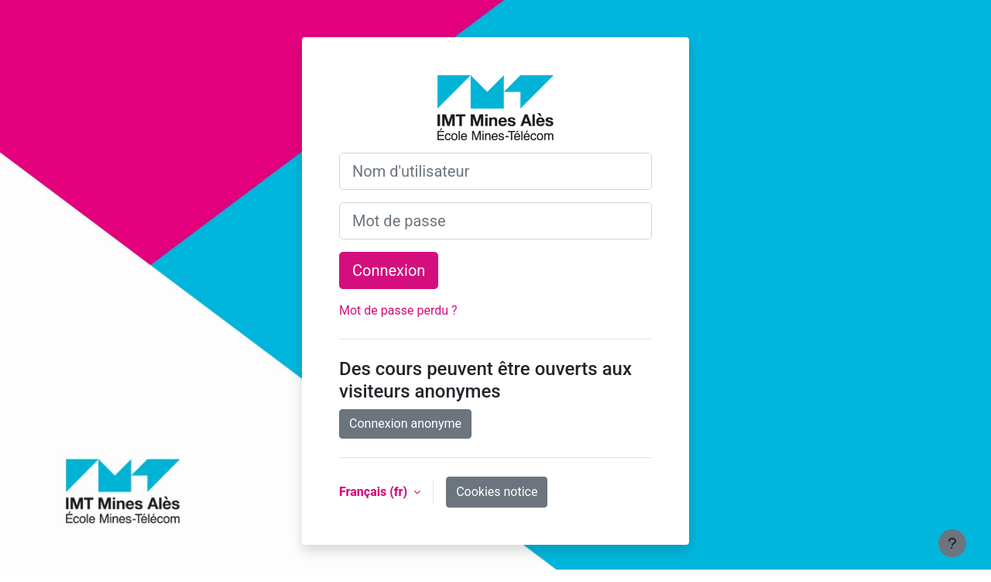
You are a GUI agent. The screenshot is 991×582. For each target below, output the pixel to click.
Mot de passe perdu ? (398, 310)
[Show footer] (952, 543)
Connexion (388, 270)
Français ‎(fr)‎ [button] (374, 491)
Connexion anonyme (405, 423)
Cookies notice (496, 491)
